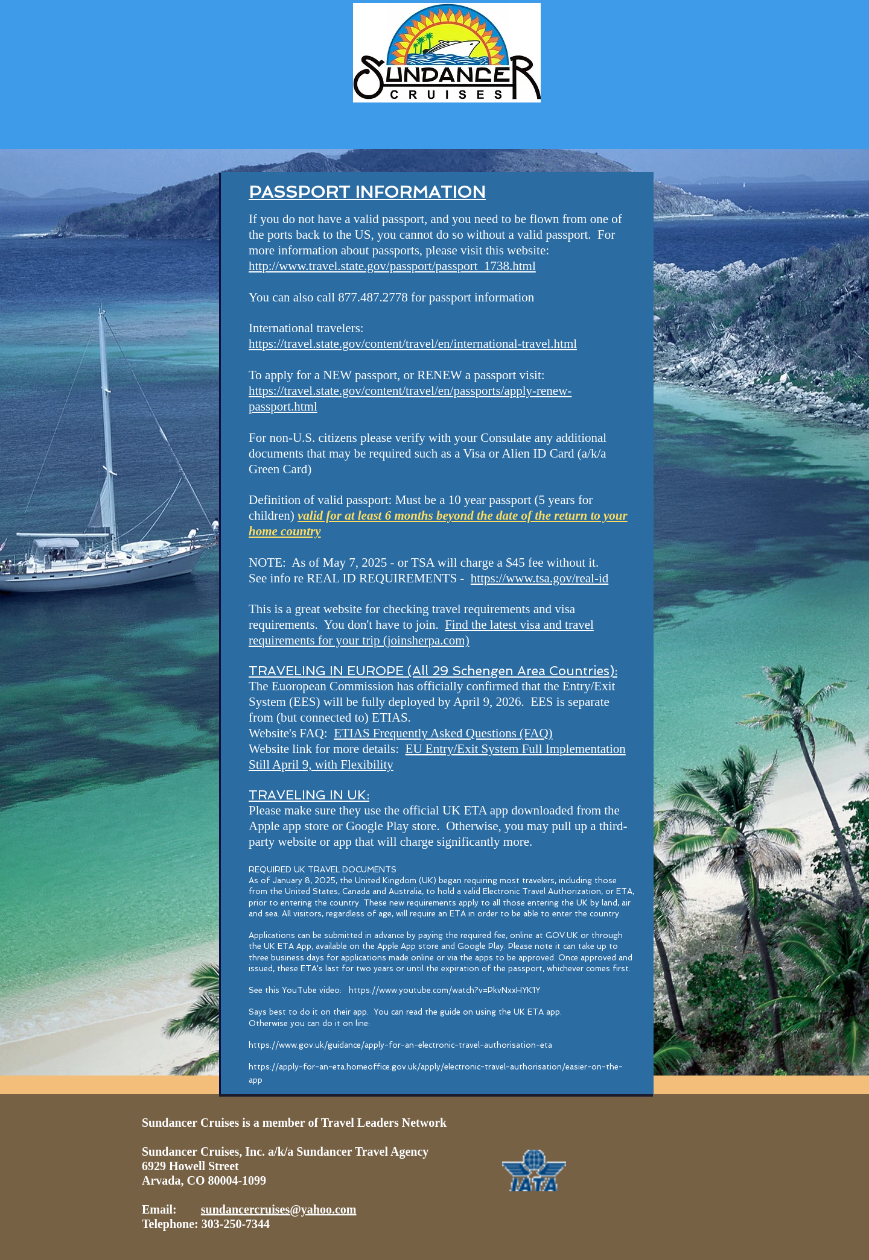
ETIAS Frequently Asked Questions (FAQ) (443, 733)
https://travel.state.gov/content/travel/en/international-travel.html (413, 343)
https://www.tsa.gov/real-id (539, 578)
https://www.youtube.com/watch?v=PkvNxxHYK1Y (444, 990)
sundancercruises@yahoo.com (279, 1209)
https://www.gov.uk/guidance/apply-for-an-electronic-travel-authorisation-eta (402, 1045)
